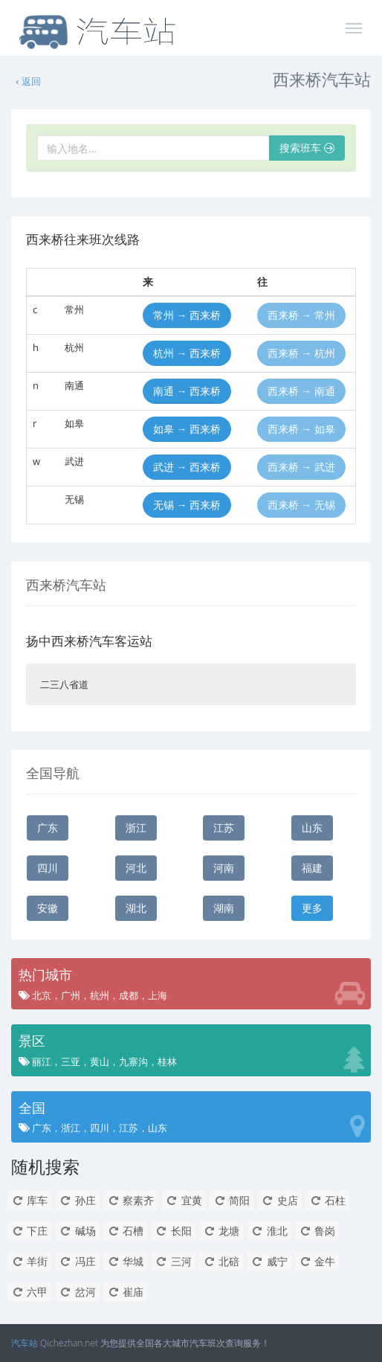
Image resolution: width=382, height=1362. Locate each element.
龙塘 (221, 1231)
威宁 (269, 1261)
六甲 (29, 1292)
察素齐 (130, 1200)
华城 (125, 1261)
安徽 (47, 908)
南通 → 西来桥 (187, 391)
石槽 (125, 1231)
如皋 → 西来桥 (187, 429)
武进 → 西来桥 (187, 467)
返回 (27, 81)
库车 (29, 1200)
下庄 (29, 1231)
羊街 (29, 1261)
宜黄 (184, 1200)
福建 (312, 868)
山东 (312, 827)
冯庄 (77, 1261)
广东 (47, 827)
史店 (280, 1200)
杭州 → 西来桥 (187, 353)
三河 (173, 1261)
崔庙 (125, 1292)
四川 (47, 868)
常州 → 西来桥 (187, 315)
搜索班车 (306, 148)
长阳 (173, 1231)
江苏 (223, 827)
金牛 (317, 1261)
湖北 (136, 908)
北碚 (221, 1261)
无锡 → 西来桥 (187, 505)
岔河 (77, 1292)
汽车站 (24, 1343)
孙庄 (77, 1200)
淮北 (269, 1231)
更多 (312, 908)
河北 (136, 868)
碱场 (77, 1231)
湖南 (223, 908)
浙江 (136, 827)
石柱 (327, 1200)
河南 (223, 868)
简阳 (231, 1200)
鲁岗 (317, 1231)
